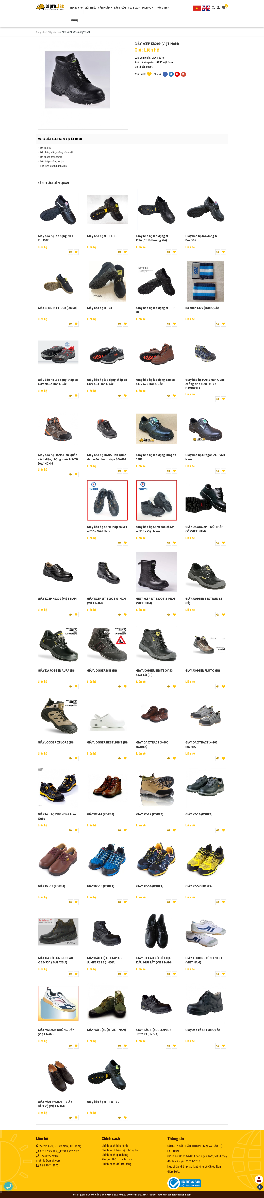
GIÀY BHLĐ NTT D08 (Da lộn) (58, 308)
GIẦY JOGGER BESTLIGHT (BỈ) (107, 742)
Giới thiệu (90, 7)
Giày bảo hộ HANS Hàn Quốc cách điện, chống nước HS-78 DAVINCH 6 (58, 459)
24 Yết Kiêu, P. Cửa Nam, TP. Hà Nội (59, 1146)
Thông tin (162, 7)
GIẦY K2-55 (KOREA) (100, 886)
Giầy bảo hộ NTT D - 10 (103, 1101)
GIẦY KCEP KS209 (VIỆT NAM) (58, 598)
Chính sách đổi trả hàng (116, 1164)
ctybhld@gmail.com (48, 1160)
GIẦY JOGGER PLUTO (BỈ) (202, 670)
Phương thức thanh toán (117, 1159)
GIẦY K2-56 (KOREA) (149, 886)
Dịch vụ (147, 7)
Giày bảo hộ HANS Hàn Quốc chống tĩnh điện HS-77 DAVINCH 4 (205, 384)
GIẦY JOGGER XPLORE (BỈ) (56, 742)
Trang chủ (76, 7)
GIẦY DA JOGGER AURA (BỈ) (56, 670)
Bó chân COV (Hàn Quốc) (202, 308)
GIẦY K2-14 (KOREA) (100, 814)
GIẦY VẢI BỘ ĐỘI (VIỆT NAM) (106, 1030)
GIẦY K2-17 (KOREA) (149, 814)
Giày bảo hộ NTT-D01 (102, 236)
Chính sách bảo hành (115, 1145)
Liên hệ (74, 20)
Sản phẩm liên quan (53, 183)
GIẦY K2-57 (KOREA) (198, 886)
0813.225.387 (46, 1151)
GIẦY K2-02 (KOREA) (51, 886)
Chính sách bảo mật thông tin (120, 1150)
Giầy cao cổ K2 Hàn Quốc (202, 1030)
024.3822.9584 (47, 1156)
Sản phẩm (105, 7)
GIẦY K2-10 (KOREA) (198, 814)
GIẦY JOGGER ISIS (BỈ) (102, 670)
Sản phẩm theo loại (127, 7)
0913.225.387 (68, 1151)
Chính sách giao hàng (115, 1155)
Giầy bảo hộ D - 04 (99, 308)
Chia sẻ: (158, 74)
